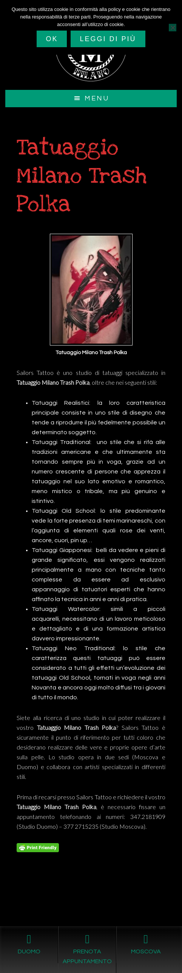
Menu (97, 98)
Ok (52, 39)
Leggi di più (108, 39)
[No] (172, 27)
